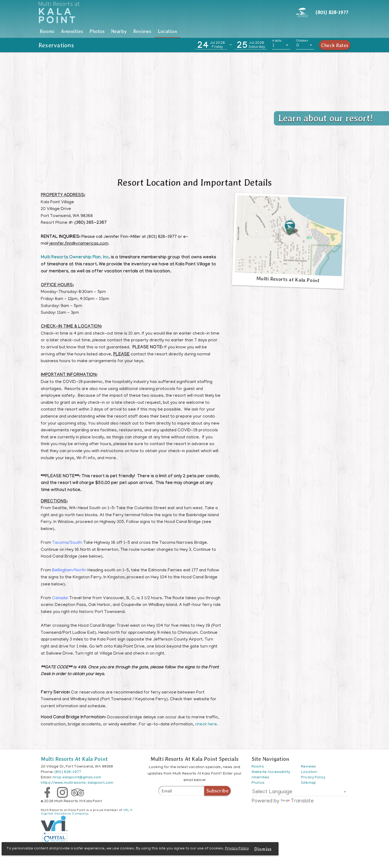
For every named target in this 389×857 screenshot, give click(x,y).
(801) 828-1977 (67, 772)
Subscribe (217, 790)
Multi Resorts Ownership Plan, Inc (75, 257)
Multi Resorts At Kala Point (74, 759)
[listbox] (281, 45)
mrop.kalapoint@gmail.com (76, 778)
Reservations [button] (56, 45)
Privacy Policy (237, 848)
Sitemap (308, 783)
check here (206, 724)
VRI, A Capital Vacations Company (86, 812)
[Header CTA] (302, 12)
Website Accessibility (270, 772)
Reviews (271, 31)
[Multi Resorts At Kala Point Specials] (181, 791)
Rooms (61, 31)
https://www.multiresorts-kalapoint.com (77, 783)
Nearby (219, 31)
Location (325, 31)
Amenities (115, 31)
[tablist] (194, 31)
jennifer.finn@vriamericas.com (78, 243)
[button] (211, 45)
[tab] (61, 31)
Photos (168, 31)
